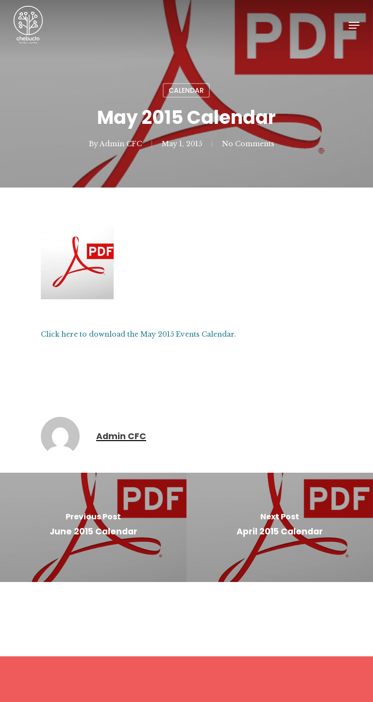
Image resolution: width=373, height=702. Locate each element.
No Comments (248, 143)
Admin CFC (121, 143)
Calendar (186, 90)
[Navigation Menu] (354, 25)
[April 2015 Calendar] (279, 527)
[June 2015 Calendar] (93, 527)
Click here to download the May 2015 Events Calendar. (138, 334)
